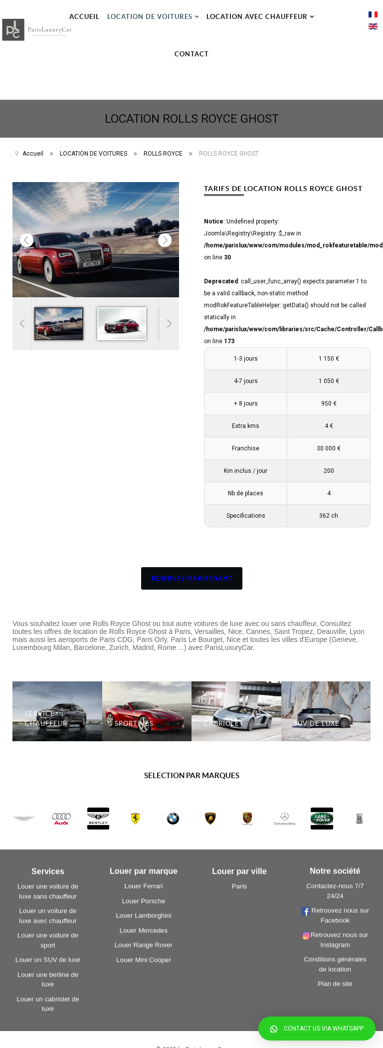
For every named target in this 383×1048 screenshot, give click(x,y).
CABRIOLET (224, 723)
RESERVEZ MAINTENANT (192, 578)
